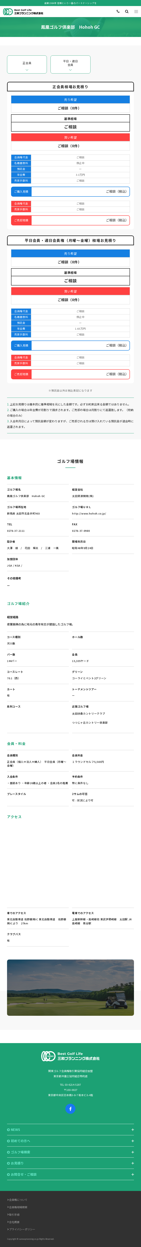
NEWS (13, 1129)
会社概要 (14, 1222)
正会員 (27, 63)
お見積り (15, 1163)
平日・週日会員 (70, 63)
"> (70, 861)
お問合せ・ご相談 (22, 1174)
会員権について (18, 1200)
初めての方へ (18, 1141)
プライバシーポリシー (22, 1229)
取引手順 (14, 1214)
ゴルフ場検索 (18, 1152)
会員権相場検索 (18, 1207)
